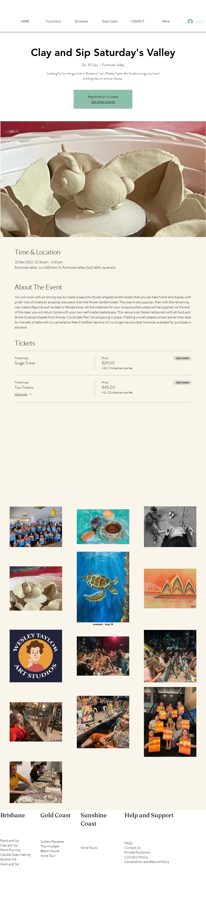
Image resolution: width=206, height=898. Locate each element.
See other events (103, 102)
